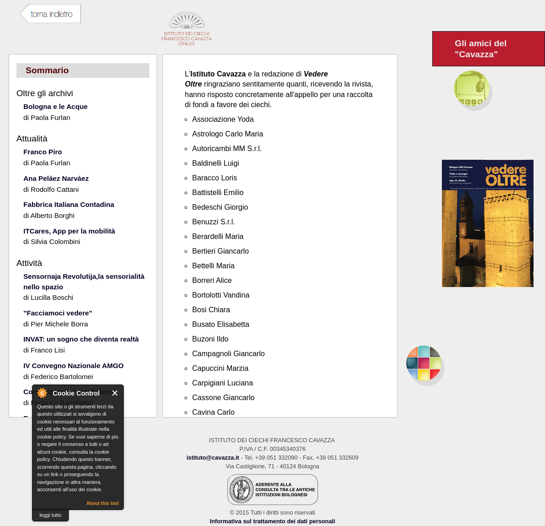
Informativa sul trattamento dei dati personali (273, 521)
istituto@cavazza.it (213, 457)
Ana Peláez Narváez (56, 178)
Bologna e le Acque (55, 106)
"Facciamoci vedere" (57, 313)
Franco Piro (42, 152)
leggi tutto (50, 515)
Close (115, 393)
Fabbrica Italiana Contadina (68, 204)
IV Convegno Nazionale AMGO (73, 365)
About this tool (102, 503)
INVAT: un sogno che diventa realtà (81, 339)
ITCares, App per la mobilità (69, 231)
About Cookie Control (42, 393)
